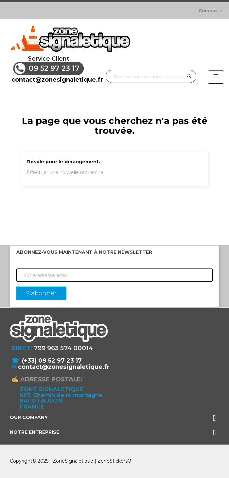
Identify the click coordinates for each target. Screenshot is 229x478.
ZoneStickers (112, 461)
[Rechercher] (151, 76)
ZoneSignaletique (73, 461)
